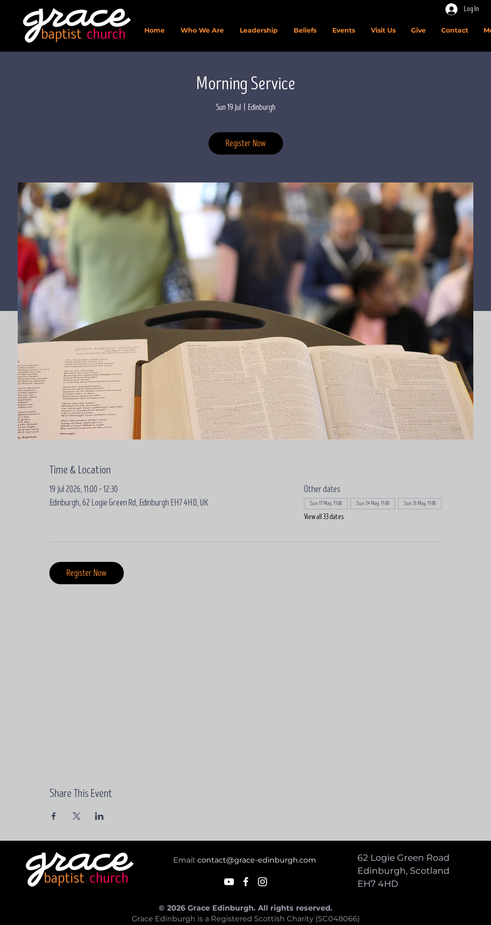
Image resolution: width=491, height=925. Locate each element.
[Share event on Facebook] (53, 816)
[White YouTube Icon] (229, 882)
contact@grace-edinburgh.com (256, 860)
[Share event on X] (76, 816)
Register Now (246, 143)
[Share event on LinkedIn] (99, 816)
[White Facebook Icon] (246, 882)
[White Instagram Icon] (262, 882)
